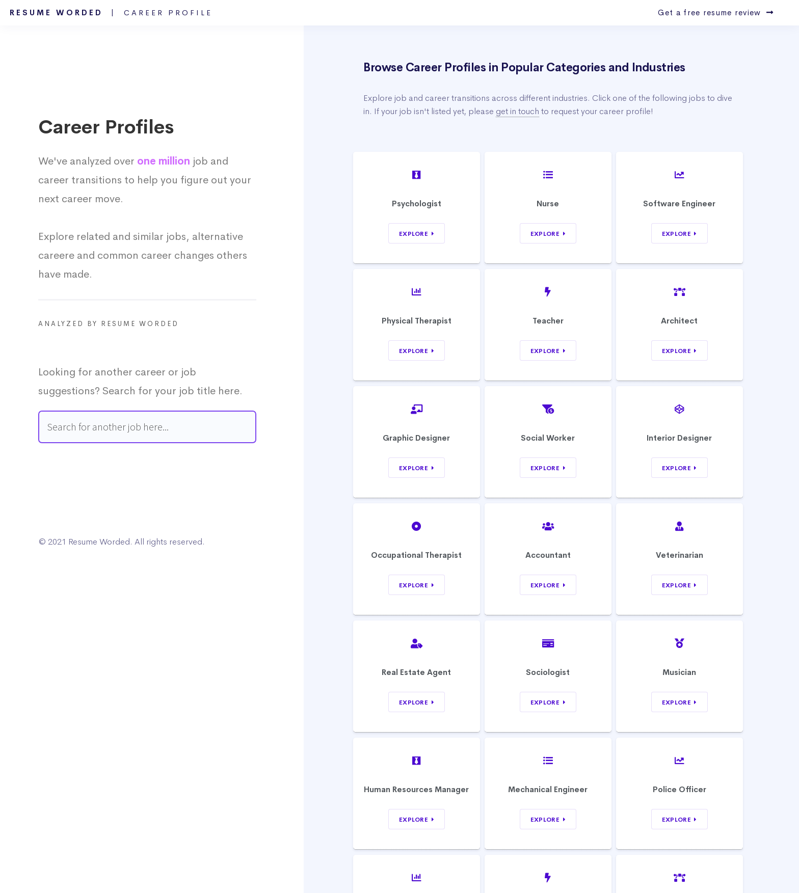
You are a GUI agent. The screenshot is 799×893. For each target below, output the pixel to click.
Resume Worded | (111, 12)
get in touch (517, 111)
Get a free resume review (716, 13)
